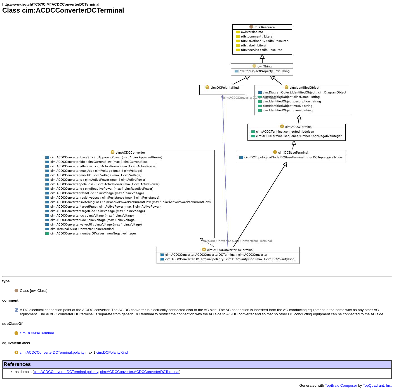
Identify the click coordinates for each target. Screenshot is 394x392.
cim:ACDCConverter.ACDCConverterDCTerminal (139, 372)
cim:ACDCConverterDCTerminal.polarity (52, 352)
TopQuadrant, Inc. (377, 385)
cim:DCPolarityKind (112, 352)
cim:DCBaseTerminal (37, 333)
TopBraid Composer (341, 385)
